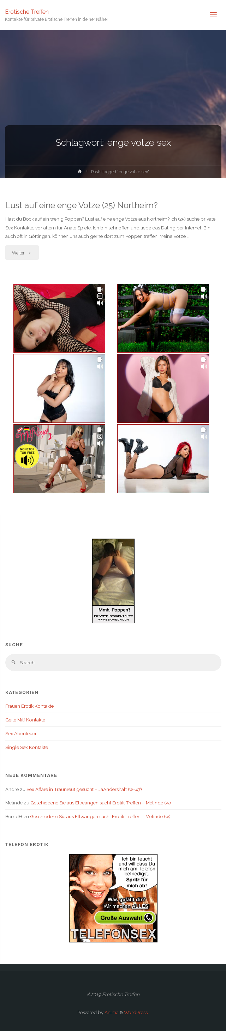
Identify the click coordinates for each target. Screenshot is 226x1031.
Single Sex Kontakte (26, 747)
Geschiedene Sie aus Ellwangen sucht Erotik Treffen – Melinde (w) (100, 802)
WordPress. (136, 1012)
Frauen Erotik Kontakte (29, 706)
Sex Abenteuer (21, 733)
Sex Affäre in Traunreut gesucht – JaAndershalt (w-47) (84, 789)
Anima (111, 1012)
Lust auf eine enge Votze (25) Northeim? (81, 205)
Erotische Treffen (27, 11)
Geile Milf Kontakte (25, 720)
